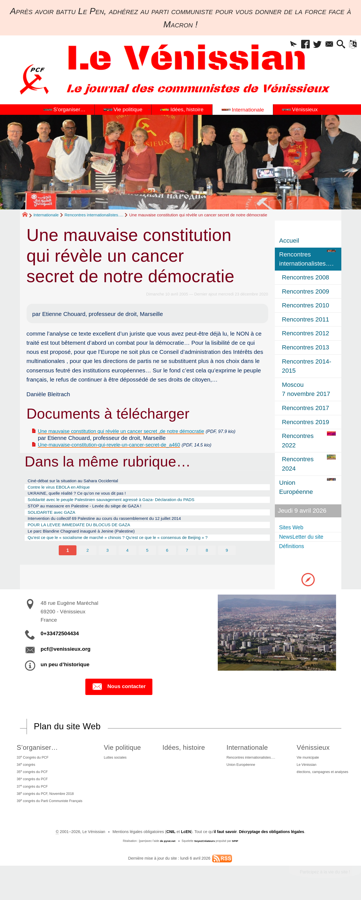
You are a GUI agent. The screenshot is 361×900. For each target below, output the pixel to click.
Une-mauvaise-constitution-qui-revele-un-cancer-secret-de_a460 (120, 451)
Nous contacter (118, 687)
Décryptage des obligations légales (272, 840)
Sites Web (293, 527)
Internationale (46, 214)
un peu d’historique (65, 665)
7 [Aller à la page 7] (187, 567)
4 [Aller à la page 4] (127, 567)
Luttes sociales (119, 759)
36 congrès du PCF (32, 783)
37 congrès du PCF (32, 791)
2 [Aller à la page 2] (87, 567)
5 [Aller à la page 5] (147, 567)
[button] (284, 45)
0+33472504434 (60, 634)
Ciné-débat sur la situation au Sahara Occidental (80, 488)
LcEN (185, 840)
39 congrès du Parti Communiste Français (52, 808)
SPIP (235, 849)
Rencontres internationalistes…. (94, 214)
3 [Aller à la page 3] (107, 567)
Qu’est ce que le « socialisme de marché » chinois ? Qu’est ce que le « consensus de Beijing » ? (132, 554)
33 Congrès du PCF (32, 758)
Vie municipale (304, 759)
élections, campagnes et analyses (321, 776)
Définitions (293, 546)
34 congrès (24, 766)
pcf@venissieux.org (66, 650)
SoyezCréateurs (204, 849)
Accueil (289, 240)
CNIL (170, 840)
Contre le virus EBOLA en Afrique (64, 496)
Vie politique (125, 748)
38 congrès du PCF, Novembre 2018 (47, 800)
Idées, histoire (181, 748)
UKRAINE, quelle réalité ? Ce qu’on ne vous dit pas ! (85, 503)
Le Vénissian (302, 767)
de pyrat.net (167, 849)
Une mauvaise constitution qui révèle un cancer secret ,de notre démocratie (134, 431)
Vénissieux (308, 748)
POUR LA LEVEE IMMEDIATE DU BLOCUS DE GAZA (87, 540)
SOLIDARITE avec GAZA (55, 525)
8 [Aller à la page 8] (207, 567)
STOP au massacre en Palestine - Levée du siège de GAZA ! (94, 518)
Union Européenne (235, 767)
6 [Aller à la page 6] (167, 567)
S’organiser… (35, 748)
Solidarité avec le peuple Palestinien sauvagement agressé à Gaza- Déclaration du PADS (124, 510)
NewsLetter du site (305, 537)
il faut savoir (225, 840)
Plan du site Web (68, 727)
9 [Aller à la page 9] (227, 567)
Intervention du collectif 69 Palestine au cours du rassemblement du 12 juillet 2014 (117, 532)
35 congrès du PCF (32, 775)
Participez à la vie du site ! (324, 880)
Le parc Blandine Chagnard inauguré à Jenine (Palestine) (90, 547)
